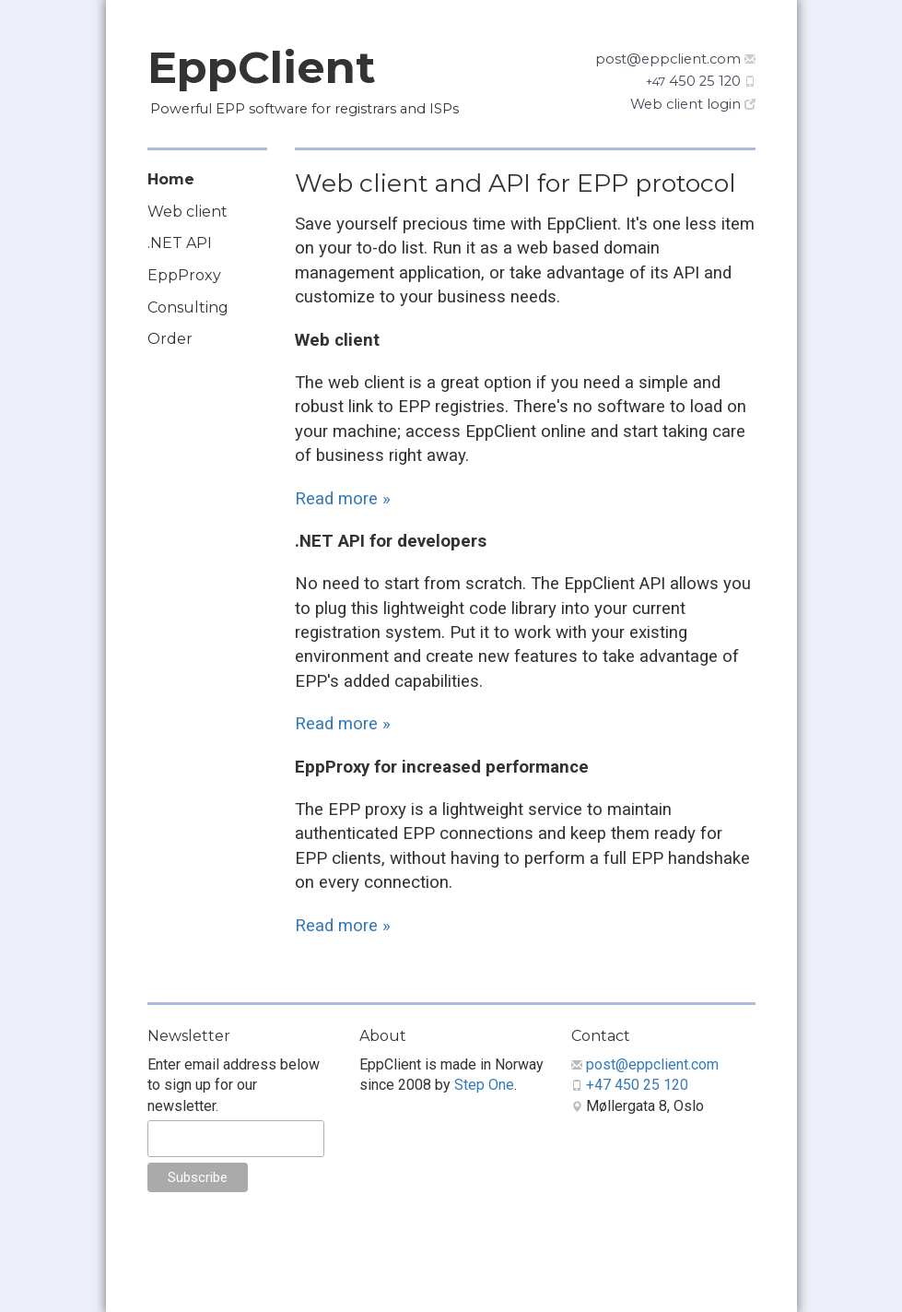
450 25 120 (693, 81)
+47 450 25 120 (637, 1084)
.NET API (179, 243)
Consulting (187, 307)
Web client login (685, 104)
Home (170, 179)
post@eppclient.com (668, 59)
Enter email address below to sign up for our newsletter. (233, 1085)
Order (170, 339)
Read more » (343, 499)
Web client (187, 211)
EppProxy (184, 275)
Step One (484, 1084)
